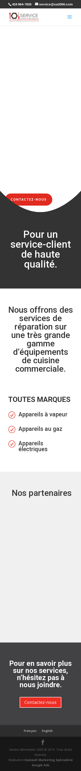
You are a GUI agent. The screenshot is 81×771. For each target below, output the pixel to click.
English (47, 731)
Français (30, 731)
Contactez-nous (29, 199)
